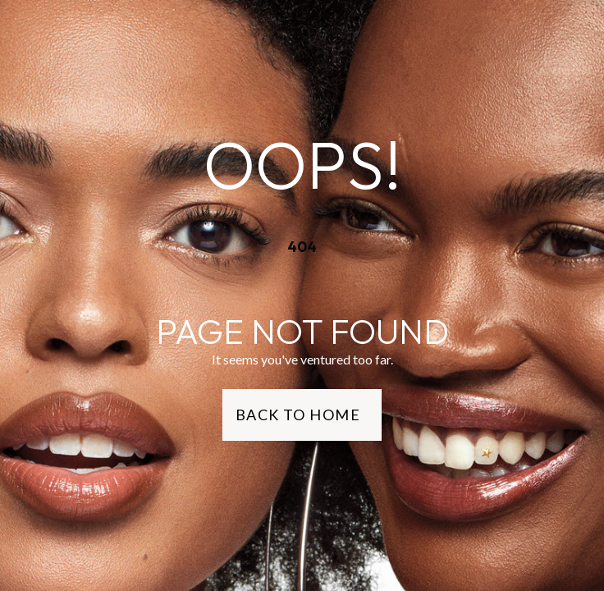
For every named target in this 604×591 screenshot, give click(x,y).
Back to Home (298, 414)
